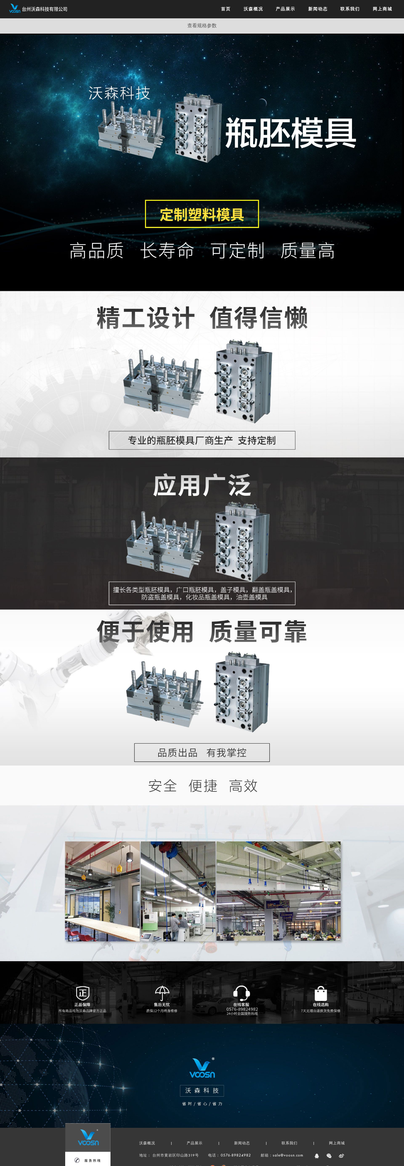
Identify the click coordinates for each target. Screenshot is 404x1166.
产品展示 (195, 1143)
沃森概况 (147, 1143)
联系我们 (289, 1143)
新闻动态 (242, 1143)
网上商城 (337, 1143)
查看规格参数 (202, 26)
